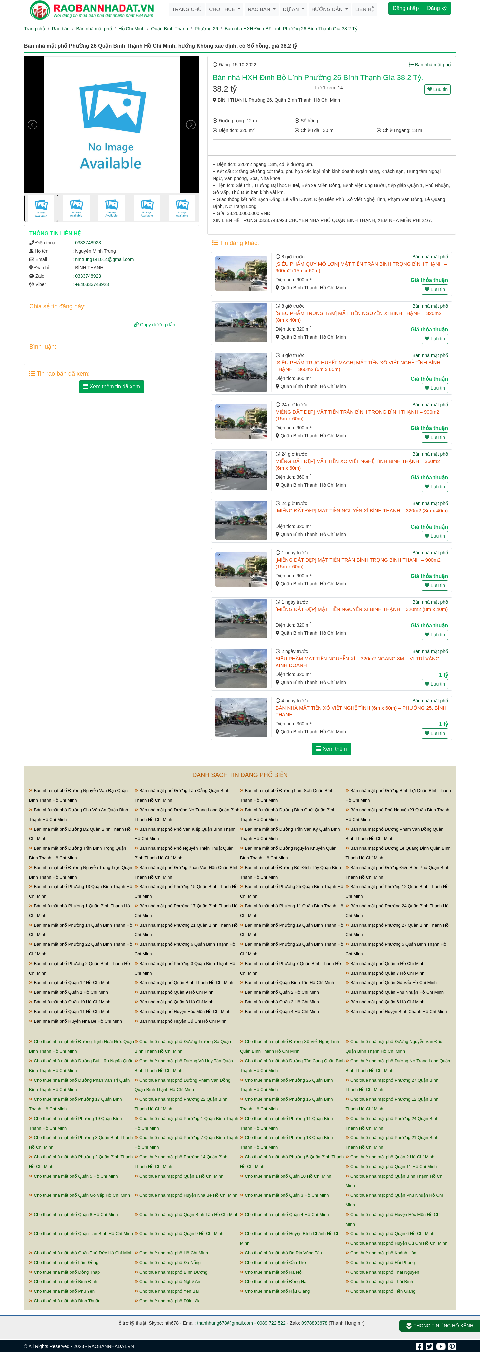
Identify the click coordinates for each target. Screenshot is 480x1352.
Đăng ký (437, 8)
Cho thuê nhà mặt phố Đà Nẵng (168, 1262)
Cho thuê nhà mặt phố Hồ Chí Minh (171, 1252)
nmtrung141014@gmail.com (104, 259)
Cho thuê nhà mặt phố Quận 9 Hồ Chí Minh (179, 1233)
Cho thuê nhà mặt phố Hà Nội (271, 1272)
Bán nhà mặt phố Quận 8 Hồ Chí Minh (174, 1001)
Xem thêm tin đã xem (111, 386)
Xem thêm (331, 749)
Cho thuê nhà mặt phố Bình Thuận (64, 1300)
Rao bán (260, 9)
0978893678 (314, 1323)
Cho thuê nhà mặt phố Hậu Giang (275, 1291)
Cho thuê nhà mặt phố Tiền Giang (381, 1291)
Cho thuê (222, 9)
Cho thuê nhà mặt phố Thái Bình (379, 1281)
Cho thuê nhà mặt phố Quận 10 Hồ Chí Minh (285, 1176)
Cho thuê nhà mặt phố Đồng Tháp (64, 1272)
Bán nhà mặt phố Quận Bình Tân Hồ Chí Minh (287, 982)
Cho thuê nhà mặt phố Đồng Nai (273, 1281)
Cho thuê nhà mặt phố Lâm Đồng (63, 1262)
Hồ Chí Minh (131, 28)
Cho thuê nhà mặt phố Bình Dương (171, 1272)
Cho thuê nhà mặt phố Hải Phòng (380, 1262)
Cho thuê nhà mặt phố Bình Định (63, 1281)
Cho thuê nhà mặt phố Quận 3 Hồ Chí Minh (284, 1195)
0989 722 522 (271, 1323)
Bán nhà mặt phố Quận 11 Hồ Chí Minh (69, 1011)
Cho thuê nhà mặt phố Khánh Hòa (381, 1252)
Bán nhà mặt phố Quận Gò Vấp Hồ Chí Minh (391, 982)
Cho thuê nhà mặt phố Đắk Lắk (167, 1300)
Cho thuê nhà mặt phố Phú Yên (62, 1291)
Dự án (291, 9)
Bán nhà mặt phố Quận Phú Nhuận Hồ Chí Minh (395, 992)
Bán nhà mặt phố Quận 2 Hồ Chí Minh (279, 992)
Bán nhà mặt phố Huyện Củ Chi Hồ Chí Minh (181, 1021)
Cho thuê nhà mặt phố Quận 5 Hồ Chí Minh (73, 1176)
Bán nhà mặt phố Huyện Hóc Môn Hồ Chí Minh (182, 1011)
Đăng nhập (406, 8)
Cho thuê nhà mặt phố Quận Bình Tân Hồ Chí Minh (187, 1214)
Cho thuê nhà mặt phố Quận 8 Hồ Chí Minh (73, 1214)
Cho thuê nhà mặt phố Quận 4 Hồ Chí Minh (284, 1214)
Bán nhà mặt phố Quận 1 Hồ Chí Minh (68, 992)
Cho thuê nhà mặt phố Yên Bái (167, 1291)
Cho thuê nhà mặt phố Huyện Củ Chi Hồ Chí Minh (397, 1243)
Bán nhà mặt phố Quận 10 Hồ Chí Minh (69, 1001)
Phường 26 (206, 28)
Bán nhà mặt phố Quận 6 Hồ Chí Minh (385, 1001)
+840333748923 (92, 284)
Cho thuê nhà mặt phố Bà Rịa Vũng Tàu (281, 1252)
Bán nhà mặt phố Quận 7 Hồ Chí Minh (385, 973)
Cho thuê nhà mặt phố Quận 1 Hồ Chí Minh (179, 1176)
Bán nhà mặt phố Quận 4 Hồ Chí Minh (279, 1011)
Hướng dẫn (328, 9)
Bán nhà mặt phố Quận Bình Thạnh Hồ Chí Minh (184, 982)
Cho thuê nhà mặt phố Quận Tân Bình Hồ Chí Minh (81, 1233)
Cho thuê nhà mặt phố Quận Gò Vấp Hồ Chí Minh (79, 1195)
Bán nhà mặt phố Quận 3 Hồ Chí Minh (279, 1001)
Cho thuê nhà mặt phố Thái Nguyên (382, 1272)
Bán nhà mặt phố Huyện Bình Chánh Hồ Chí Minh (396, 1011)
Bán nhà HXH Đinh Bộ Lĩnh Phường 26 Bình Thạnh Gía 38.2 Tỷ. (292, 28)
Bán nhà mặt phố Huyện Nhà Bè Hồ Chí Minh (75, 1021)
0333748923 (88, 242)
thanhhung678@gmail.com (225, 1323)
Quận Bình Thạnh (169, 28)
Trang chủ (187, 9)
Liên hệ (364, 9)
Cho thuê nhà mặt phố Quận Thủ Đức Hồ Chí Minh (81, 1252)
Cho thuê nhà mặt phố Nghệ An (167, 1281)
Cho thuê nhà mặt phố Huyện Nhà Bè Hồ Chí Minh (186, 1195)
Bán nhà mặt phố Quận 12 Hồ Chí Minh (69, 982)
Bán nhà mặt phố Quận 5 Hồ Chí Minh (385, 963)
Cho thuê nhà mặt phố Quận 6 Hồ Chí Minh (390, 1233)
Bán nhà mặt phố (94, 28)
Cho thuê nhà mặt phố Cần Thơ (273, 1262)
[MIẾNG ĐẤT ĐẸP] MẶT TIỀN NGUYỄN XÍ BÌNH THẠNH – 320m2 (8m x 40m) (362, 510)
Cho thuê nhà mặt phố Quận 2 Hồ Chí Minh (390, 1156)
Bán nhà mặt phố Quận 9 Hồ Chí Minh (174, 992)
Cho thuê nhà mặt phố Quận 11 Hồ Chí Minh (391, 1166)
